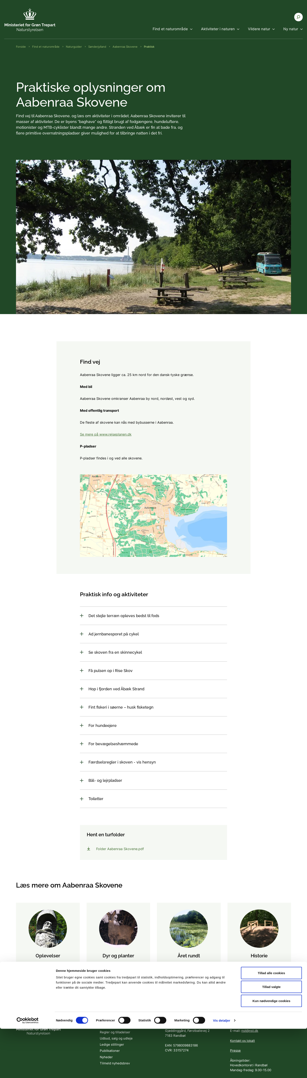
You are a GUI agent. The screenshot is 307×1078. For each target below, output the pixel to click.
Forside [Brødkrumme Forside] (21, 46)
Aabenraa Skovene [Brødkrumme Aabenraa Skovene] (125, 46)
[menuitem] (172, 32)
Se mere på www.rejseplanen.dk (106, 434)
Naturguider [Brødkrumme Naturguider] (74, 46)
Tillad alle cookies (271, 1022)
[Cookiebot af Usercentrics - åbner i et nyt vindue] (27, 1070)
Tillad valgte (271, 1036)
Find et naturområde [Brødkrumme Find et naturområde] (45, 46)
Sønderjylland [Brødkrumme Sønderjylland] (97, 46)
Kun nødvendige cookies (271, 1050)
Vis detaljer (221, 1069)
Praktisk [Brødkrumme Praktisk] (149, 46)
